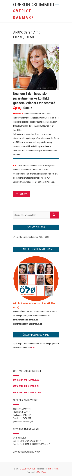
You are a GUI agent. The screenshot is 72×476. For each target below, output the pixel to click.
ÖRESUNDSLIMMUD (33, 5)
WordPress (41, 472)
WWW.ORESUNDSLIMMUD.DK (26, 386)
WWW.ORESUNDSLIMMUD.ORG (27, 392)
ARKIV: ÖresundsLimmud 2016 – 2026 (32, 237)
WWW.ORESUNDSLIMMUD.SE (26, 380)
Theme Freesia (53, 469)
